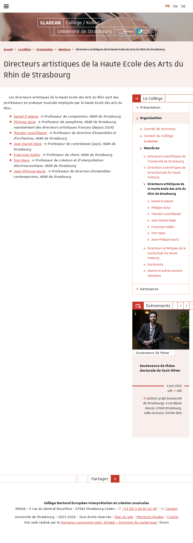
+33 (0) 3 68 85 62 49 (139, 508)
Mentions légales (150, 517)
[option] (160, 374)
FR (167, 6)
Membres (64, 49)
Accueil (8, 49)
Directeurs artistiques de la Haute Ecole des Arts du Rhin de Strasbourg (167, 189)
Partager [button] (99, 478)
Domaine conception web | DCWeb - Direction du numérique (109, 522)
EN (175, 6)
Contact (172, 508)
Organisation (44, 49)
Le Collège (24, 49)
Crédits (172, 517)
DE (183, 6)
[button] (115, 479)
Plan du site (124, 517)
